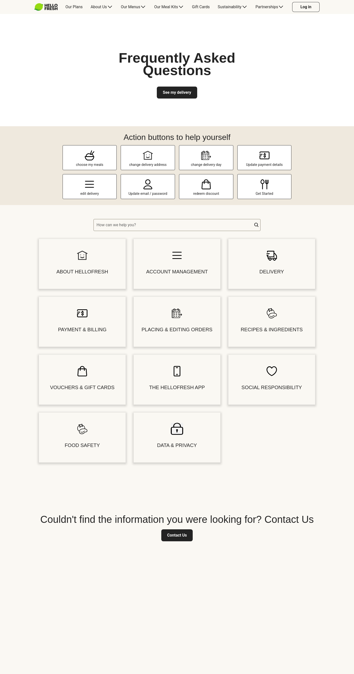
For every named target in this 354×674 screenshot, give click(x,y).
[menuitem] (48, 7)
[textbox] (177, 225)
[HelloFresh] (46, 7)
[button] (257, 225)
